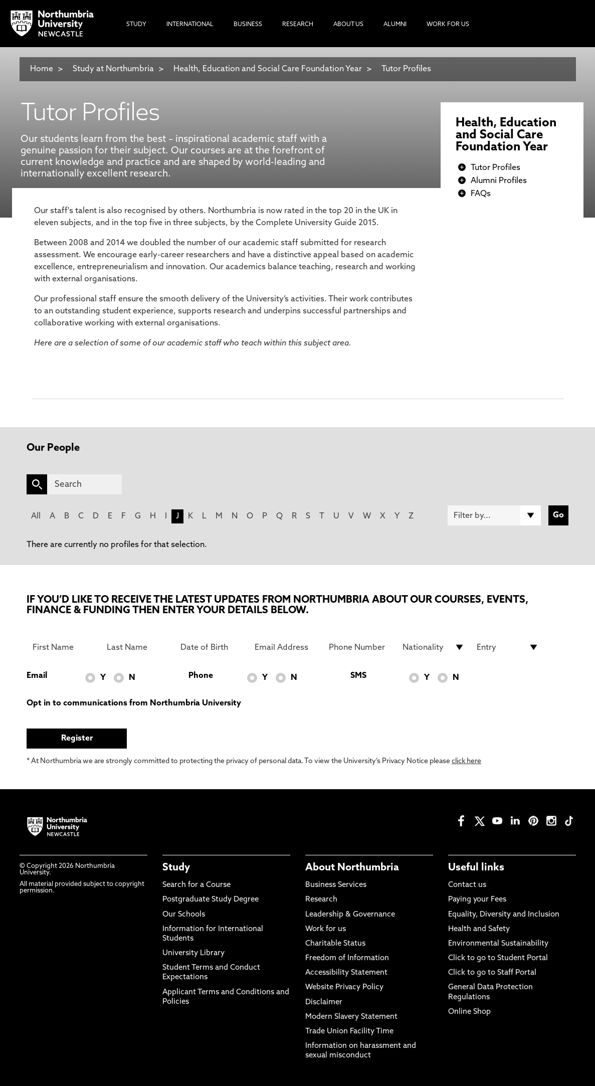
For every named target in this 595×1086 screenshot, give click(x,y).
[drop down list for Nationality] (434, 647)
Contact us (467, 885)
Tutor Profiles (406, 69)
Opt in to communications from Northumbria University (134, 703)
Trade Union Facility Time (349, 1031)
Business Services (335, 885)
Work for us (325, 929)
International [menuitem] (190, 25)
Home (41, 69)
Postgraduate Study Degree (210, 899)
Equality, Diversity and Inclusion (503, 915)
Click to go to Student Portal (498, 958)
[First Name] (64, 647)
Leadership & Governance (350, 915)
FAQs (481, 194)
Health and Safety (479, 929)
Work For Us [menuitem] (448, 25)
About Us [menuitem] (348, 25)
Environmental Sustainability (498, 944)
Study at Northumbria (113, 69)
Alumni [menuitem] (395, 25)
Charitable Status (335, 944)
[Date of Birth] (211, 647)
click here (466, 761)
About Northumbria (352, 868)
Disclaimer (323, 1002)
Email (37, 676)
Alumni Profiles (499, 181)
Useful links (476, 868)
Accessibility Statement (346, 973)
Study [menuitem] (136, 25)
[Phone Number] (360, 647)
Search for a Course (196, 885)
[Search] (84, 484)
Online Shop (469, 1012)
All (36, 516)
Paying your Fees (477, 899)
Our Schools (183, 915)
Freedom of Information (347, 958)
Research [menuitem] (297, 25)
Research (321, 899)
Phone (200, 676)
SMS (358, 676)
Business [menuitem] (248, 25)
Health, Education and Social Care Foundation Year (268, 69)
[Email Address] (286, 647)
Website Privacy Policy (344, 987)
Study (176, 868)
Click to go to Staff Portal (492, 973)
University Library (193, 953)
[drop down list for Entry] (508, 647)
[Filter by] (494, 515)
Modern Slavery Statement (351, 1017)
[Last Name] (138, 647)
